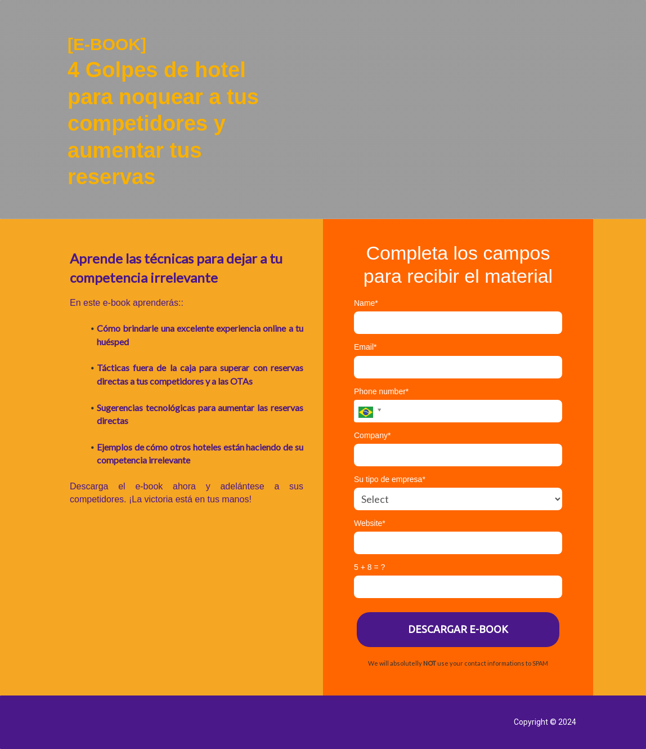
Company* (372, 435)
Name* (366, 302)
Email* (365, 346)
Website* (369, 523)
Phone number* (381, 391)
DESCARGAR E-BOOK (458, 629)
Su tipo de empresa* (389, 479)
